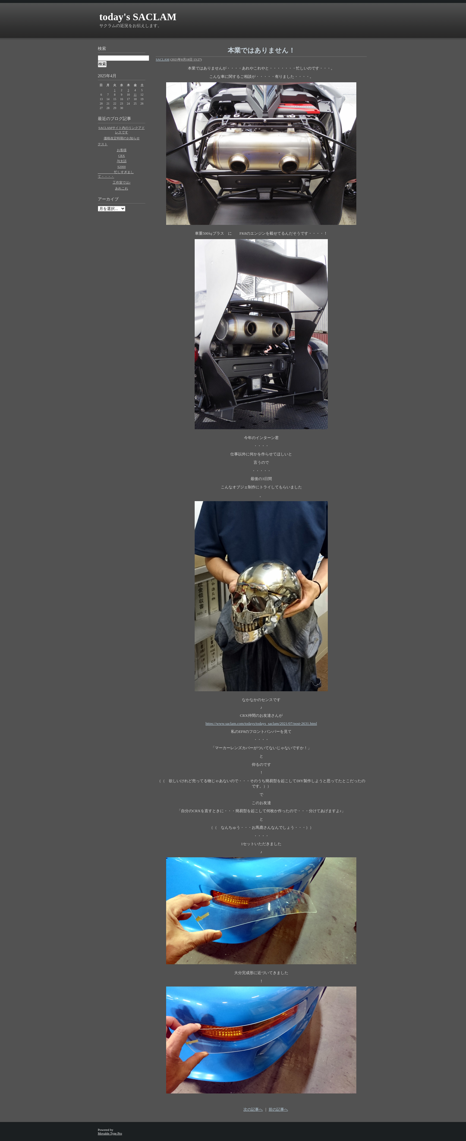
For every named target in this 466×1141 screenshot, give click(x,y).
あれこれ (121, 188)
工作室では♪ (122, 182)
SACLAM (162, 59)
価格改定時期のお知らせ (122, 138)
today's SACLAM (138, 16)
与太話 (122, 161)
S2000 (121, 166)
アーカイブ (108, 199)
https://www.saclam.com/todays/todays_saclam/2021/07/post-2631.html (261, 723)
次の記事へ (253, 1109)
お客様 (122, 150)
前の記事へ (278, 1109)
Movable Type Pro (110, 1133)
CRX (121, 155)
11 (135, 94)
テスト (103, 144)
